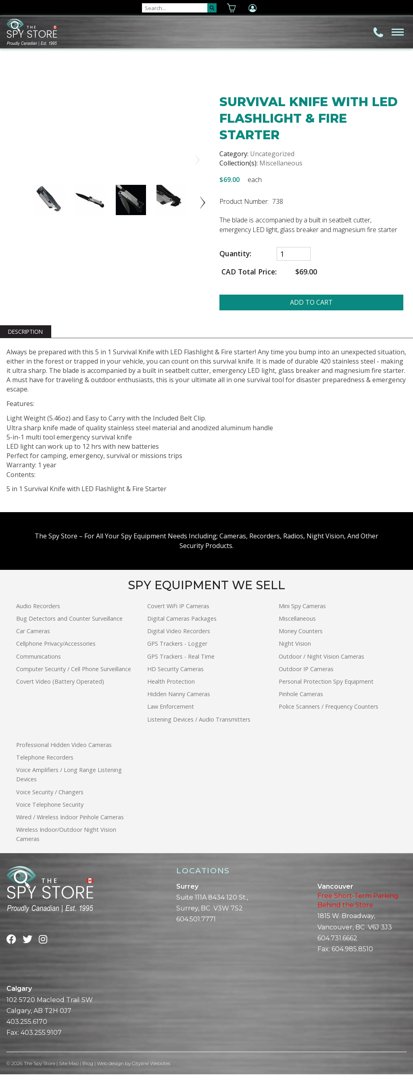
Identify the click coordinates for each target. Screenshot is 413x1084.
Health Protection (171, 691)
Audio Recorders (38, 615)
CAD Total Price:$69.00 (268, 271)
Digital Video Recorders (178, 640)
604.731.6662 (337, 947)
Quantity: (235, 253)
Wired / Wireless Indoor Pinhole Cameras (70, 826)
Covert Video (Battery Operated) (60, 691)
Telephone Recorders (44, 766)
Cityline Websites (151, 1072)
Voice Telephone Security (49, 814)
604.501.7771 (196, 929)
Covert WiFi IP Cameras (178, 615)
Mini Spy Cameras (302, 615)
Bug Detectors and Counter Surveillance (69, 628)
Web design (110, 1072)
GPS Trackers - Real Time (181, 666)
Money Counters (301, 640)
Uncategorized (272, 153)
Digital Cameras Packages (182, 628)
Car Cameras (33, 640)
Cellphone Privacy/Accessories (56, 653)
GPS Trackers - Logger (177, 653)
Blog (88, 1072)
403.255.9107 (41, 1042)
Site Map (69, 1072)
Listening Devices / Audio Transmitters (198, 728)
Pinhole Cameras (301, 703)
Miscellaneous (280, 163)
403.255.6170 (26, 1031)
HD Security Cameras (175, 678)
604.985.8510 (352, 958)
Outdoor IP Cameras (306, 678)
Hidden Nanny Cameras (178, 703)
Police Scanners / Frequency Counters (328, 716)
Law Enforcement (170, 716)
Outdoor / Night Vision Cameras (321, 666)
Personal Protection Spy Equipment (326, 691)
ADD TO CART (311, 302)
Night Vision (295, 653)
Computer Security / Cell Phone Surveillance (73, 678)
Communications (38, 666)
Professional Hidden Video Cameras (64, 754)
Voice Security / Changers (49, 801)
